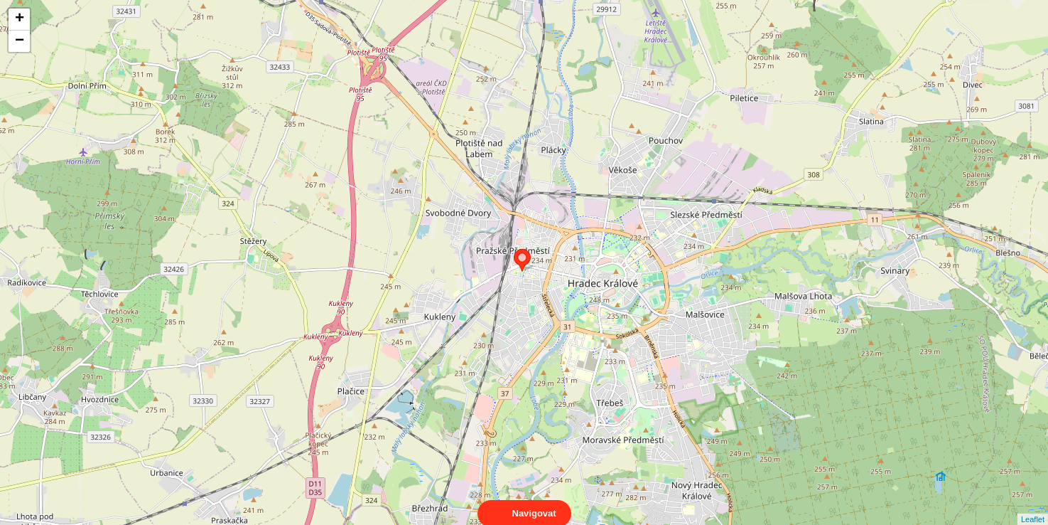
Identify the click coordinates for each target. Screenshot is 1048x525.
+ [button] (19, 19)
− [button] (19, 41)
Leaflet (1032, 506)
